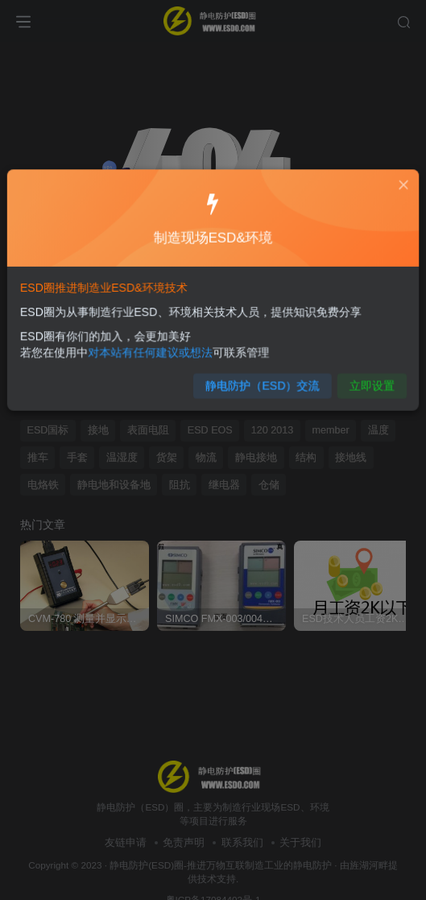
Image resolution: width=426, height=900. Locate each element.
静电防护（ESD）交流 (259, 380)
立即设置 (362, 380)
